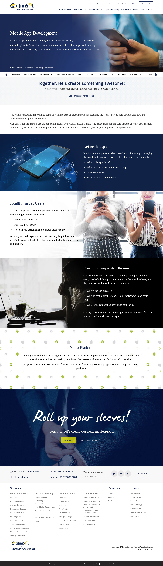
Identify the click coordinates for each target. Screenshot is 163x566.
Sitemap (103, 564)
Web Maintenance (29, 74)
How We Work (135, 497)
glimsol (24, 477)
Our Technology (136, 505)
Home (12, 68)
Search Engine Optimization (40, 502)
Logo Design (63, 498)
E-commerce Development (65, 74)
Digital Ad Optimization (43, 511)
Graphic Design (64, 501)
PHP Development (46, 74)
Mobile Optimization (85, 74)
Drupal (110, 493)
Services (19, 68)
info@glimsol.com (30, 472)
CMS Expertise (79, 9)
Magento (111, 497)
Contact (111, 564)
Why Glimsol (110, 4)
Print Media (63, 509)
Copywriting (63, 528)
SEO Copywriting (41, 498)
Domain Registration (91, 517)
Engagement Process (138, 512)
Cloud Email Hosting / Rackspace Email (91, 511)
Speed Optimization (137, 74)
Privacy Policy (94, 564)
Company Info (53, 564)
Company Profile (96, 4)
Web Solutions (123, 4)
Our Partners (135, 516)
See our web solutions (89, 440)
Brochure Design (65, 513)
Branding (62, 505)
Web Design (15, 74)
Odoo (37, 522)
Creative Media (95, 9)
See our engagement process (81, 96)
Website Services (19, 494)
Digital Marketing (111, 9)
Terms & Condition (81, 564)
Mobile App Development (19, 528)
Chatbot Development (18, 532)
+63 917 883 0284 (67, 477)
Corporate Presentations (68, 520)
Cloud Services (146, 9)
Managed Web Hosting (91, 498)
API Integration (101, 74)
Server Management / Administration (91, 506)
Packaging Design (65, 517)
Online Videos (64, 524)
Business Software (129, 9)
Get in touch (146, 4)
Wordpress (112, 501)
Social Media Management (45, 507)
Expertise (114, 488)
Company (136, 488)
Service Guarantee (137, 501)
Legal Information (66, 564)
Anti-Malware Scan (90, 524)
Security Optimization (18, 536)
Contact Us (143, 473)
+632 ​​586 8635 (65, 472)
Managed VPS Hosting (91, 501)
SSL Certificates (89, 520)
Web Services (65, 9)
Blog (133, 4)
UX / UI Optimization (118, 74)
